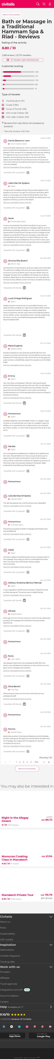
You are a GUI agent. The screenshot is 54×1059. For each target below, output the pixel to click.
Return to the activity (11, 15)
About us (5, 921)
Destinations (7, 949)
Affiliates (4, 977)
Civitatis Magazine (10, 955)
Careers (4, 1001)
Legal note (26, 1057)
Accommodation (9, 995)
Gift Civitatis (6, 939)
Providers (5, 971)
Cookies (38, 1057)
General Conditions (18, 1057)
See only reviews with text (16, 131)
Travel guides (7, 961)
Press (3, 927)
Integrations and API (11, 989)
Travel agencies (8, 983)
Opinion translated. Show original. (17, 167)
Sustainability (7, 933)
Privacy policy (32, 1057)
